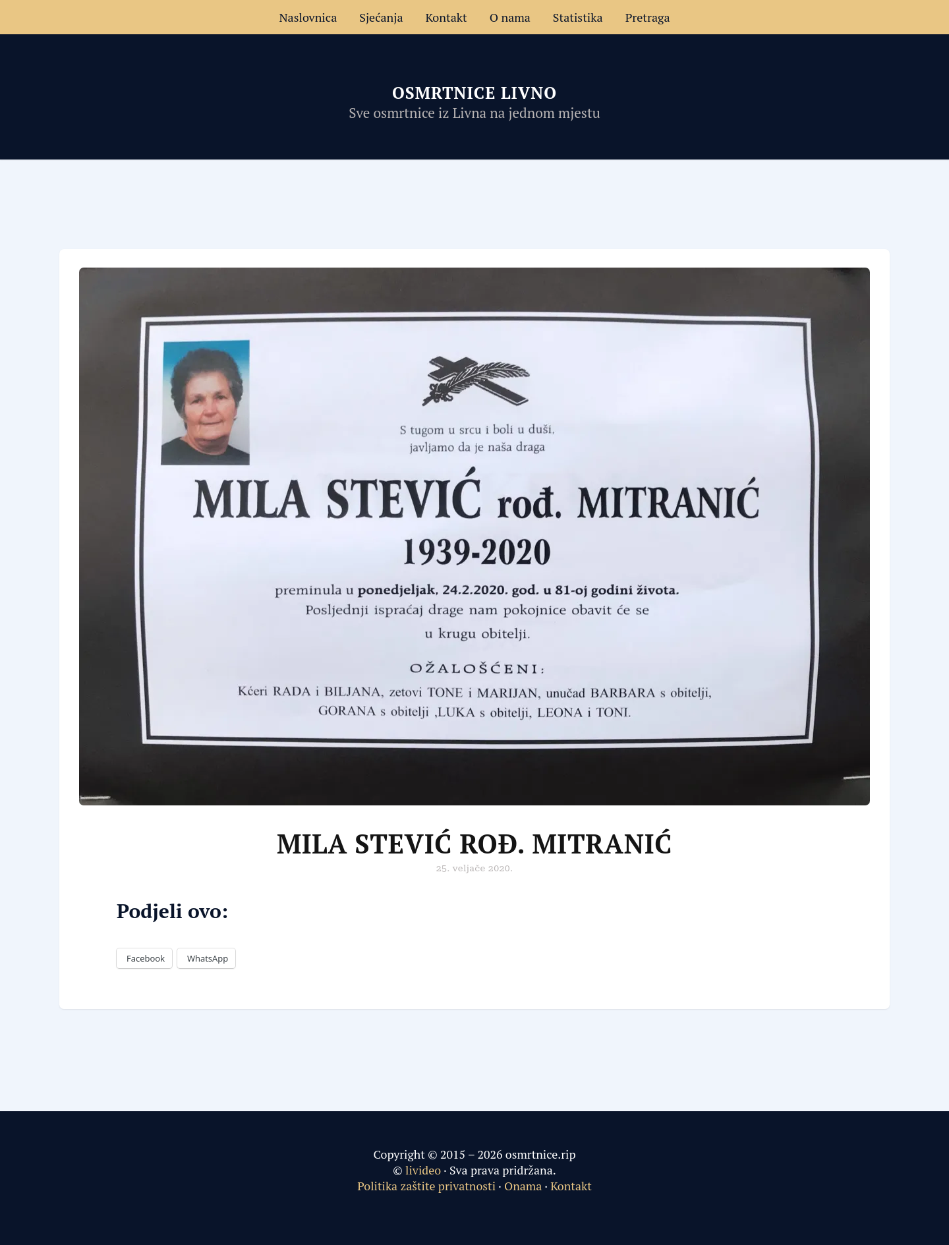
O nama (510, 17)
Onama (523, 1186)
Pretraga (647, 17)
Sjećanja (381, 17)
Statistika (578, 17)
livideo (424, 1170)
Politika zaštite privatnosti (426, 1186)
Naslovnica (308, 17)
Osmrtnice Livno (474, 92)
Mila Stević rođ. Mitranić (474, 843)
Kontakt (446, 17)
